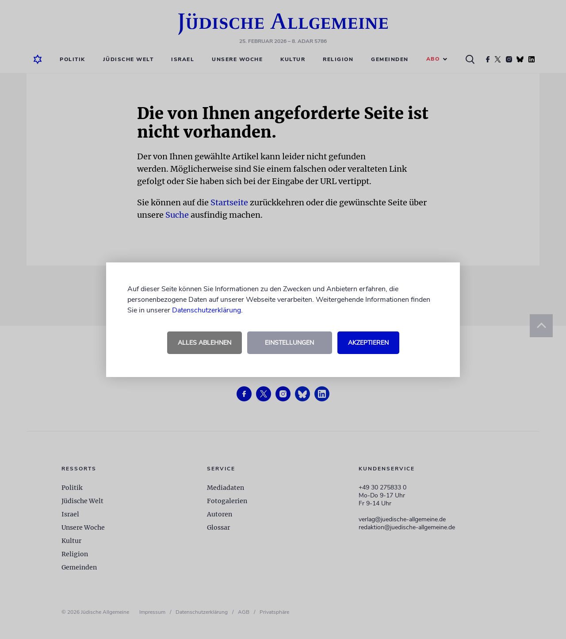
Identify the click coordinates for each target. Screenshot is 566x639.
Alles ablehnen (204, 343)
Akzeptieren (368, 343)
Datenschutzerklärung (206, 310)
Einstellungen (289, 343)
